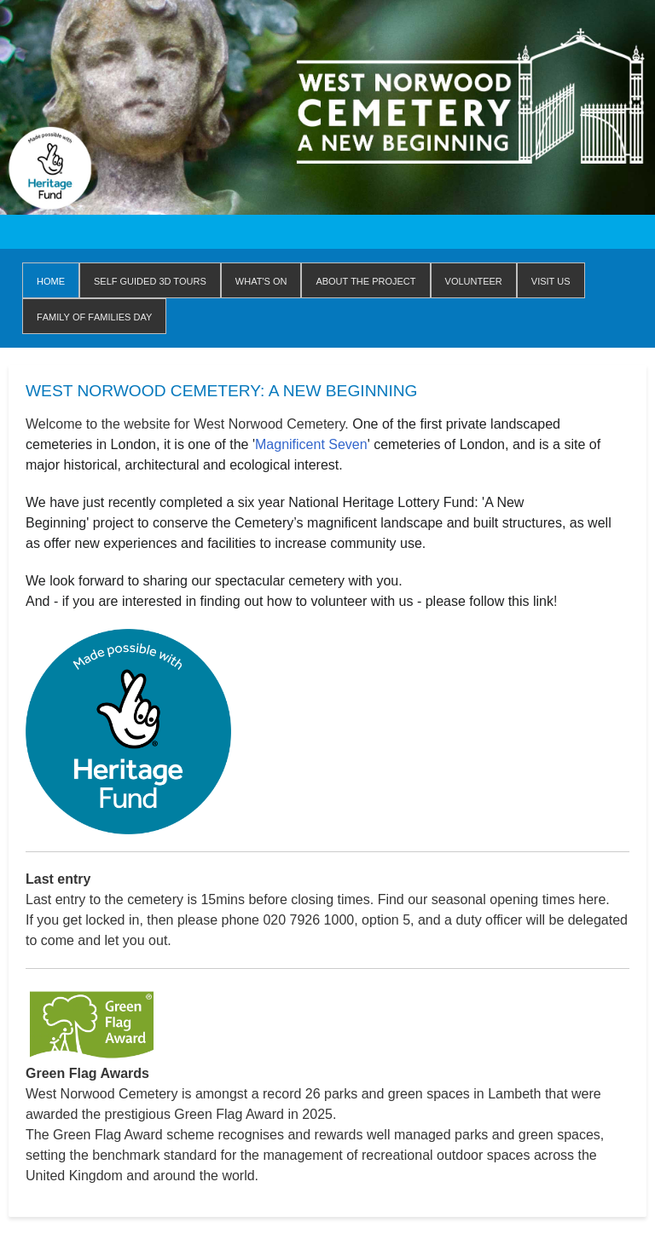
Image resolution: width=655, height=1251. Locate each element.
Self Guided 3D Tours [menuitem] (150, 280)
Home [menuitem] (51, 280)
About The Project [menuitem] (365, 280)
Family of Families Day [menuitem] (94, 315)
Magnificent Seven (311, 444)
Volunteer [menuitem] (473, 280)
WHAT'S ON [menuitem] (261, 280)
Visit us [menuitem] (551, 280)
